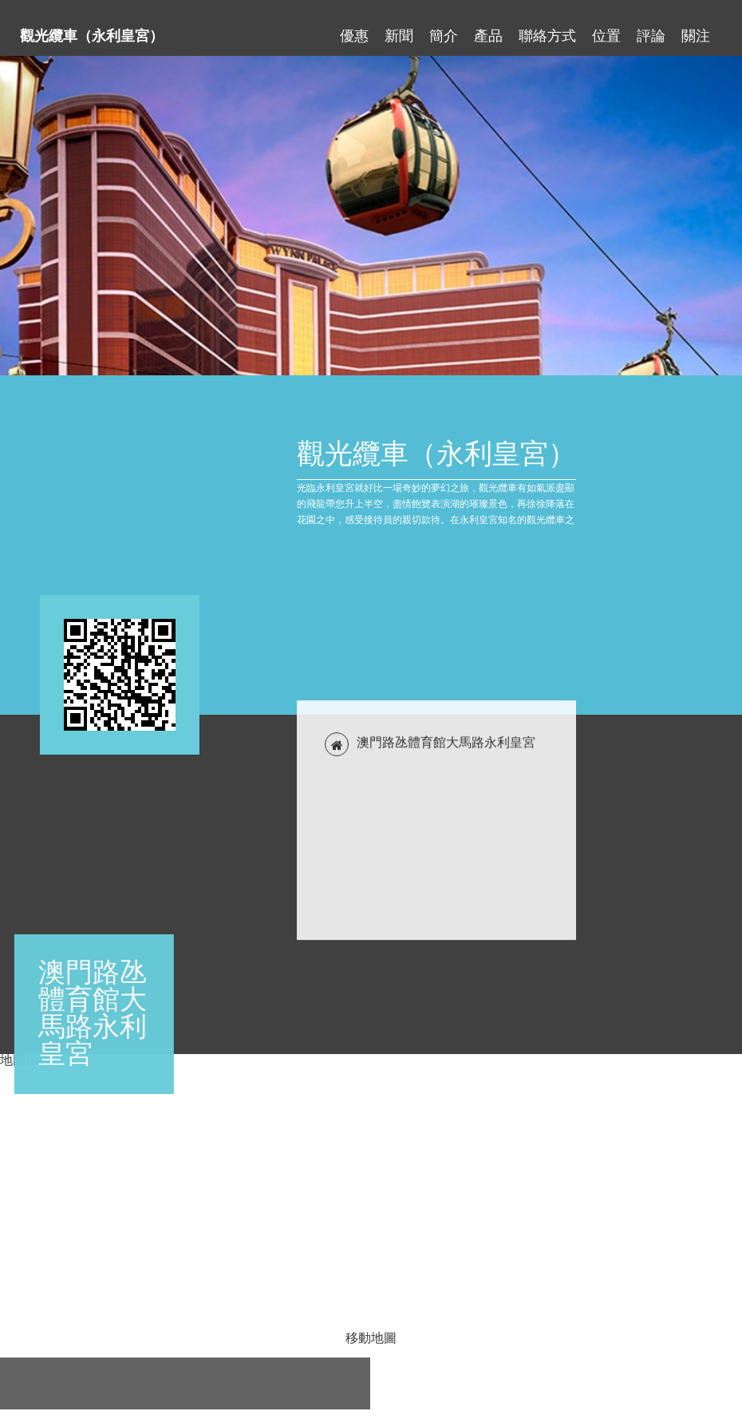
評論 (651, 29)
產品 (488, 29)
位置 (606, 29)
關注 (695, 29)
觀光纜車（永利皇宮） (92, 29)
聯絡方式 (547, 29)
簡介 (443, 29)
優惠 (354, 29)
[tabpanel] (371, 215)
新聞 (399, 29)
